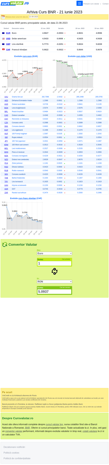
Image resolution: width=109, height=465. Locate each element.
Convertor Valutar (23, 244)
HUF (6, 134)
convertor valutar (13, 431)
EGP (6, 130)
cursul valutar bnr (54, 424)
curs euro (27, 56)
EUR (8, 33)
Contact (105, 4)
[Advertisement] (80, 216)
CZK (6, 123)
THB (6, 178)
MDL (6, 148)
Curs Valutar (15, 3)
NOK (6, 156)
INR (6, 137)
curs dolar (81, 56)
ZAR (6, 193)
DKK (6, 126)
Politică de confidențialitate (17, 458)
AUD (6, 104)
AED (6, 101)
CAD (6, 115)
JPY (6, 141)
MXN (6, 152)
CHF (8, 49)
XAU (6, 97)
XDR (6, 189)
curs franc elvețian (27, 198)
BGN (6, 108)
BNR (27, 428)
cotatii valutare (90, 431)
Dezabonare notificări (14, 447)
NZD (6, 159)
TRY (6, 182)
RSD (6, 167)
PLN (6, 163)
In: (38, 278)
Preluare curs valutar (91, 4)
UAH (6, 185)
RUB (6, 171)
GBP (8, 44)
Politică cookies (11, 453)
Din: (39, 250)
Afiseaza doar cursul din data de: (17, 17)
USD (8, 38)
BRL (6, 112)
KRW (6, 145)
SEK (6, 174)
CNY (6, 119)
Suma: (53, 259)
